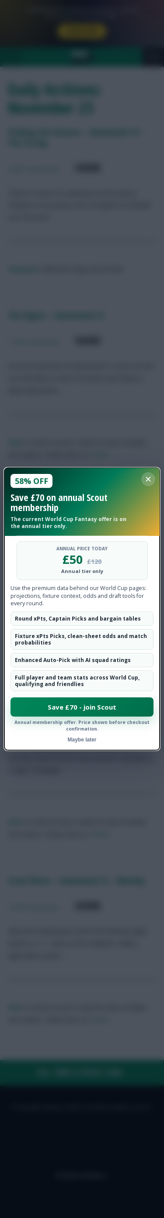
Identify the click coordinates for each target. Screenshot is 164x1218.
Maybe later (81, 740)
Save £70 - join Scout (82, 707)
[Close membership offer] (148, 479)
